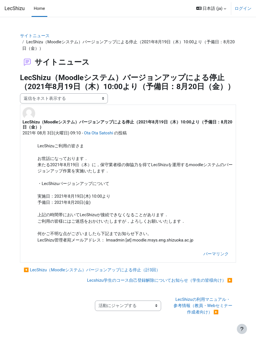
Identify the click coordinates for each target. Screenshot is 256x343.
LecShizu (15, 8)
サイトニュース (35, 35)
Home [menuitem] (39, 8)
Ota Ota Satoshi (98, 133)
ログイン (243, 8)
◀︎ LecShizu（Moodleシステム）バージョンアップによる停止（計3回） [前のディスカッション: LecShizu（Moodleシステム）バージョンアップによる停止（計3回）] (92, 269)
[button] (211, 8)
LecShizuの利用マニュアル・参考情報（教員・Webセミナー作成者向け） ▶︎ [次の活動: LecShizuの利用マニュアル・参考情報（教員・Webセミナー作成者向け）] (202, 306)
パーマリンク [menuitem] (216, 253)
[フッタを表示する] (242, 329)
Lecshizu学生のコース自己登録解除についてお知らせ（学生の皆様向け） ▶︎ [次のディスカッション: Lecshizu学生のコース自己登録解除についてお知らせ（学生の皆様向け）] (159, 280)
